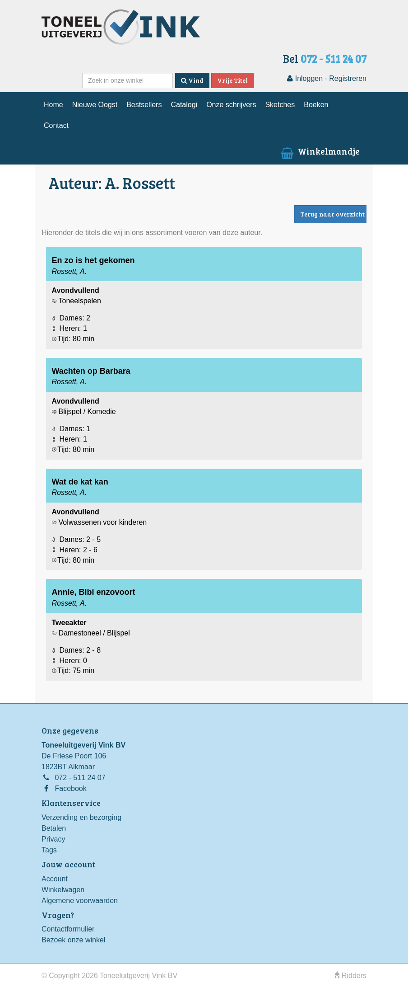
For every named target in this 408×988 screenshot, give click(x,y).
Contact (56, 125)
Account (55, 879)
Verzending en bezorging (81, 817)
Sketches (280, 104)
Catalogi (184, 104)
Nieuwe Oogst (95, 104)
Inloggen (305, 78)
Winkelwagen (63, 890)
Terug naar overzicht (332, 214)
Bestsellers (144, 104)
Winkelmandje (319, 151)
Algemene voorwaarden (80, 900)
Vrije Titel (232, 80)
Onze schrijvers (231, 104)
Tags (49, 850)
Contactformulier (68, 929)
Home (53, 104)
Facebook (70, 788)
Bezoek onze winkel (73, 940)
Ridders (350, 975)
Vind (192, 80)
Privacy (53, 839)
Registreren (347, 78)
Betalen (54, 828)
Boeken (316, 104)
